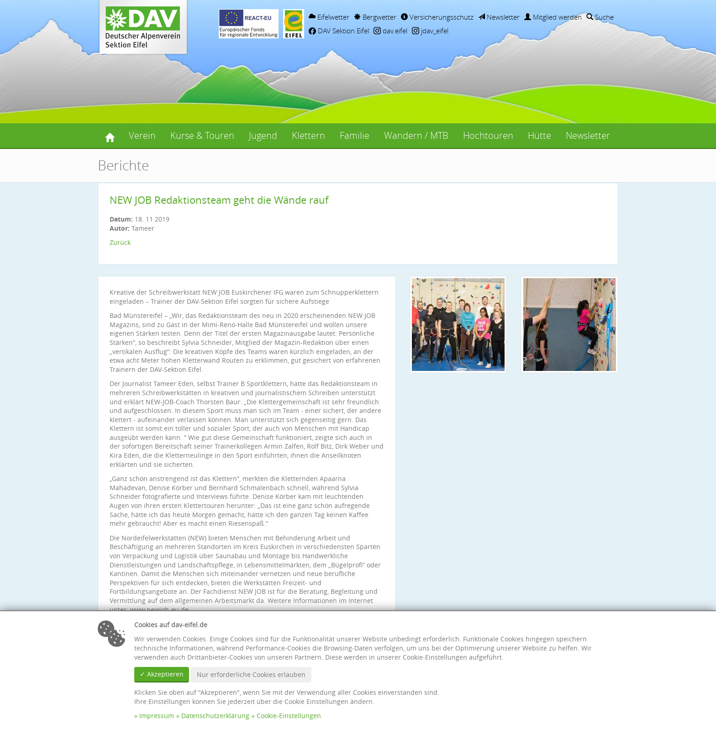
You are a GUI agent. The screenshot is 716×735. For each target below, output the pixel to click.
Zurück (120, 242)
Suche (600, 16)
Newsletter (499, 16)
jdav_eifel (430, 30)
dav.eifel (390, 30)
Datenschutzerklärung (215, 715)
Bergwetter (375, 16)
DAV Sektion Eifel (339, 30)
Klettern (308, 135)
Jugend (263, 135)
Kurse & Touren (202, 135)
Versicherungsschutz (437, 16)
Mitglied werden (553, 16)
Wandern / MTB (416, 135)
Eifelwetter (329, 16)
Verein (142, 135)
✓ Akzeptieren (162, 674)
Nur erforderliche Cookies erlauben (251, 674)
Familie (354, 135)
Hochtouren (488, 135)
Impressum (156, 715)
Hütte (539, 135)
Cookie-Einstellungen (289, 715)
